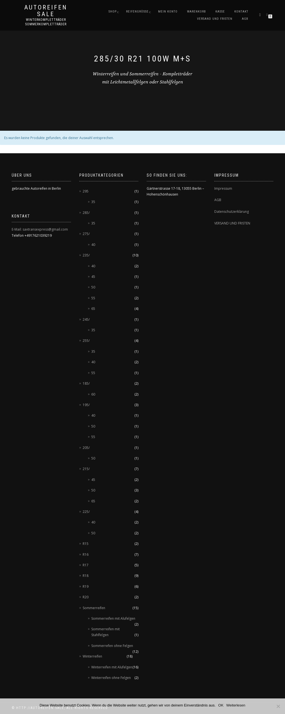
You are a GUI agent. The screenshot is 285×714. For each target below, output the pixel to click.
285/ (86, 212)
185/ (86, 383)
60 (93, 394)
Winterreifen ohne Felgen (111, 677)
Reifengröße (137, 11)
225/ (86, 511)
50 (93, 287)
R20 (86, 597)
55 (93, 298)
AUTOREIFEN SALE (45, 11)
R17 (86, 565)
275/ (86, 233)
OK (221, 705)
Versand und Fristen (214, 19)
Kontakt (241, 11)
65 (93, 308)
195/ (86, 404)
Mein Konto (168, 11)
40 (93, 244)
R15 (86, 543)
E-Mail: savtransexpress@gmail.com (40, 229)
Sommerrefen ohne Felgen (112, 645)
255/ (86, 340)
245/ (86, 319)
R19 (86, 586)
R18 (86, 575)
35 (93, 201)
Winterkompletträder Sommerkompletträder (46, 22)
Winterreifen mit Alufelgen (111, 667)
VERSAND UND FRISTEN (232, 223)
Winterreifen (92, 656)
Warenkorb (196, 11)
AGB (245, 19)
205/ (86, 447)
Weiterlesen (235, 705)
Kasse (220, 11)
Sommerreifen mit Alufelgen (113, 618)
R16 (86, 554)
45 (93, 276)
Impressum (223, 188)
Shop (113, 11)
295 (86, 191)
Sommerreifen (94, 608)
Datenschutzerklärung (231, 211)
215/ (86, 468)
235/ (86, 255)
